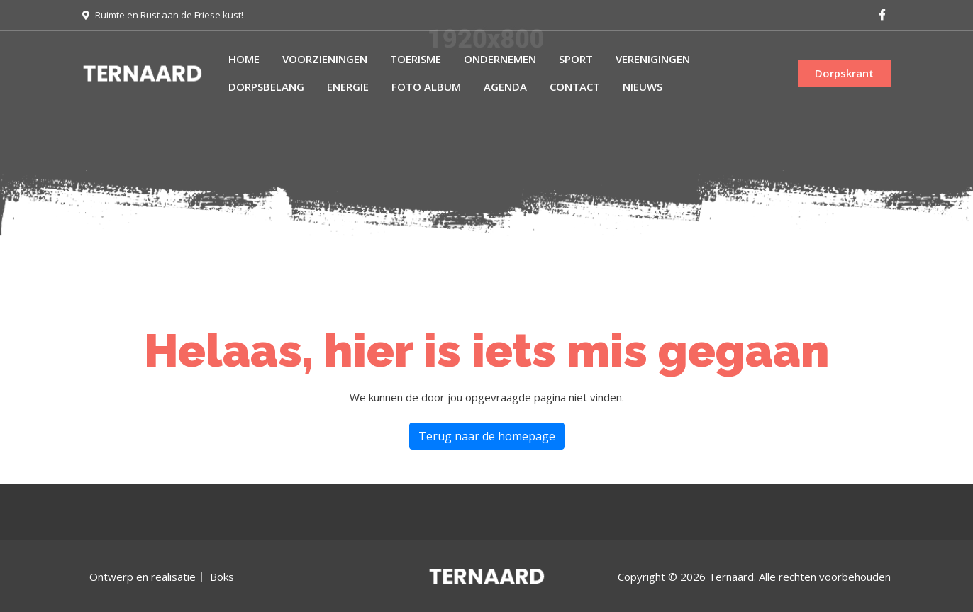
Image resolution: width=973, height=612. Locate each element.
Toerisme (415, 59)
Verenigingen (653, 59)
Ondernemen (500, 59)
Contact (575, 86)
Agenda (505, 86)
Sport (576, 59)
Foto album (426, 86)
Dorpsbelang (266, 86)
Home (244, 59)
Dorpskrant (844, 73)
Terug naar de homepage (486, 436)
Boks (222, 576)
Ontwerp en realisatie (142, 576)
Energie (348, 86)
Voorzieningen (324, 59)
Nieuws (642, 86)
